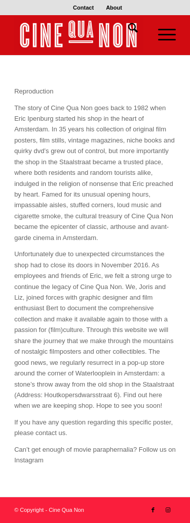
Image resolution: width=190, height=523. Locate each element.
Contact (83, 8)
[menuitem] (83, 7)
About (114, 8)
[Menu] (162, 35)
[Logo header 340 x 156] (78, 35)
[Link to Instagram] (168, 509)
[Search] (128, 30)
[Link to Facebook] (153, 509)
